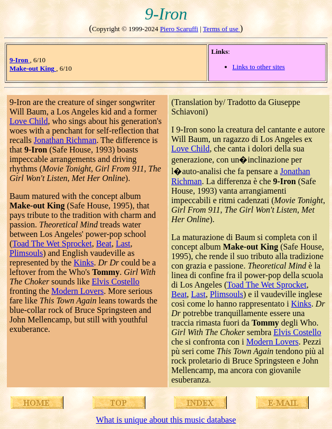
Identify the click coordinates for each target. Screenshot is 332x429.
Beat (104, 243)
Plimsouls (26, 253)
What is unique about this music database (166, 419)
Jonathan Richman (65, 140)
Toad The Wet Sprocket (51, 243)
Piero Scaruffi (179, 29)
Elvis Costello (116, 281)
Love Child (29, 121)
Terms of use (221, 29)
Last (123, 243)
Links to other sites (259, 67)
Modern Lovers (77, 291)
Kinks (83, 262)
